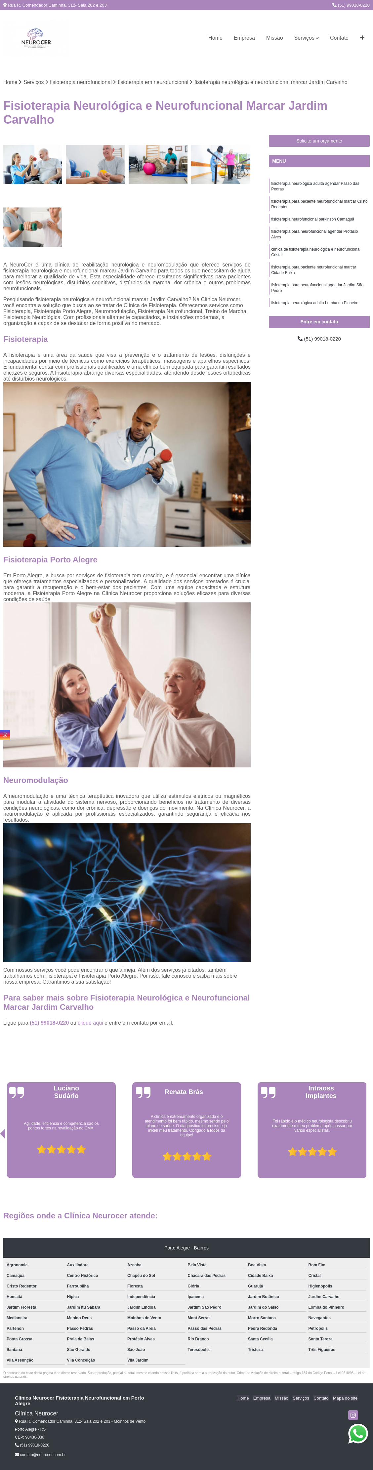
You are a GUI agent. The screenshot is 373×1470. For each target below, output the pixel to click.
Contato (339, 38)
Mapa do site (345, 1398)
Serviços (304, 38)
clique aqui (90, 1023)
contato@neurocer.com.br (40, 1455)
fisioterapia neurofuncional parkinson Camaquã (312, 221)
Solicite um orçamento (319, 141)
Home (215, 38)
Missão (274, 38)
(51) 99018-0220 (351, 5)
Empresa (244, 38)
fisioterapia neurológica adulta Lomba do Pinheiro (314, 307)
